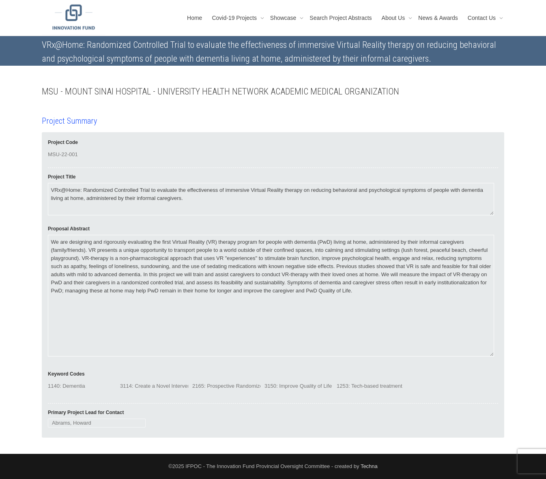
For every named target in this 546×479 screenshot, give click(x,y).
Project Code (63, 142)
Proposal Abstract (69, 229)
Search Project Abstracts (341, 18)
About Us (394, 18)
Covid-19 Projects (235, 18)
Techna (369, 466)
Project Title (61, 177)
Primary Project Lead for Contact (86, 412)
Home (194, 18)
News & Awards (438, 18)
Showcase (284, 18)
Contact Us (482, 18)
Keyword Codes (66, 374)
